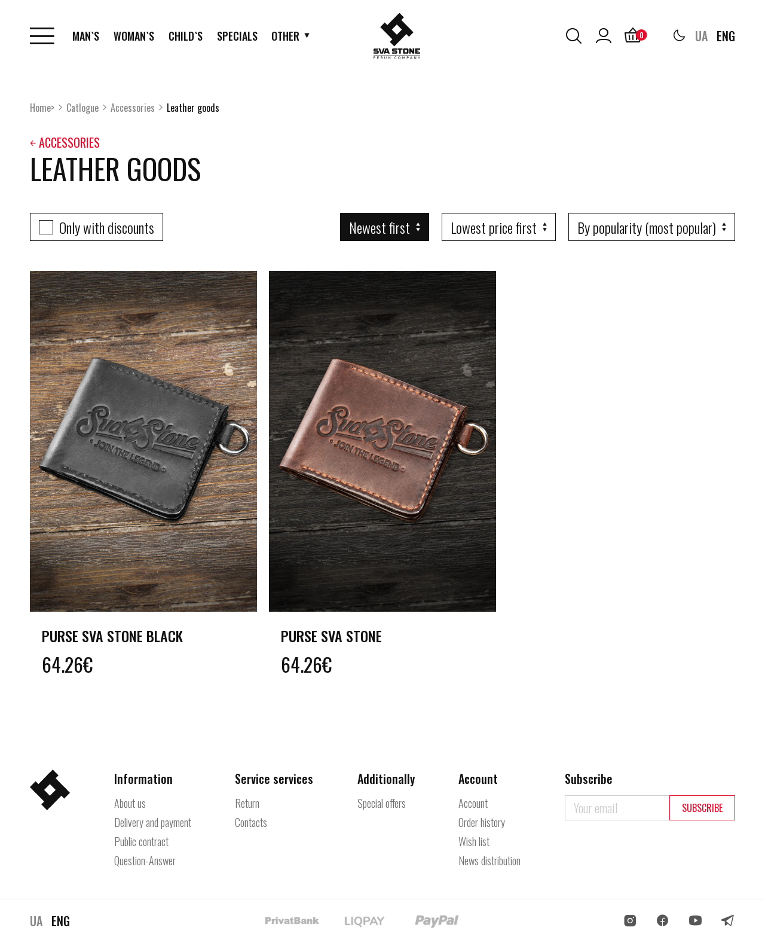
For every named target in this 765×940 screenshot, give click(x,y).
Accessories (133, 107)
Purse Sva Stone (331, 635)
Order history (481, 822)
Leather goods (193, 107)
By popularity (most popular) (646, 227)
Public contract (141, 841)
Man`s (85, 35)
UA (701, 36)
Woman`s (134, 35)
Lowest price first (494, 227)
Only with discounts (106, 227)
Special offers (381, 803)
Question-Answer (145, 860)
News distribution (489, 860)
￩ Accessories (65, 142)
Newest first (379, 227)
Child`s (186, 35)
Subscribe (702, 808)
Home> (42, 107)
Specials (237, 35)
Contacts (251, 822)
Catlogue (82, 107)
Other (285, 35)
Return (247, 803)
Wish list (473, 841)
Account (473, 803)
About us (130, 803)
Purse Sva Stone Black (112, 635)
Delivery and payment (152, 822)
